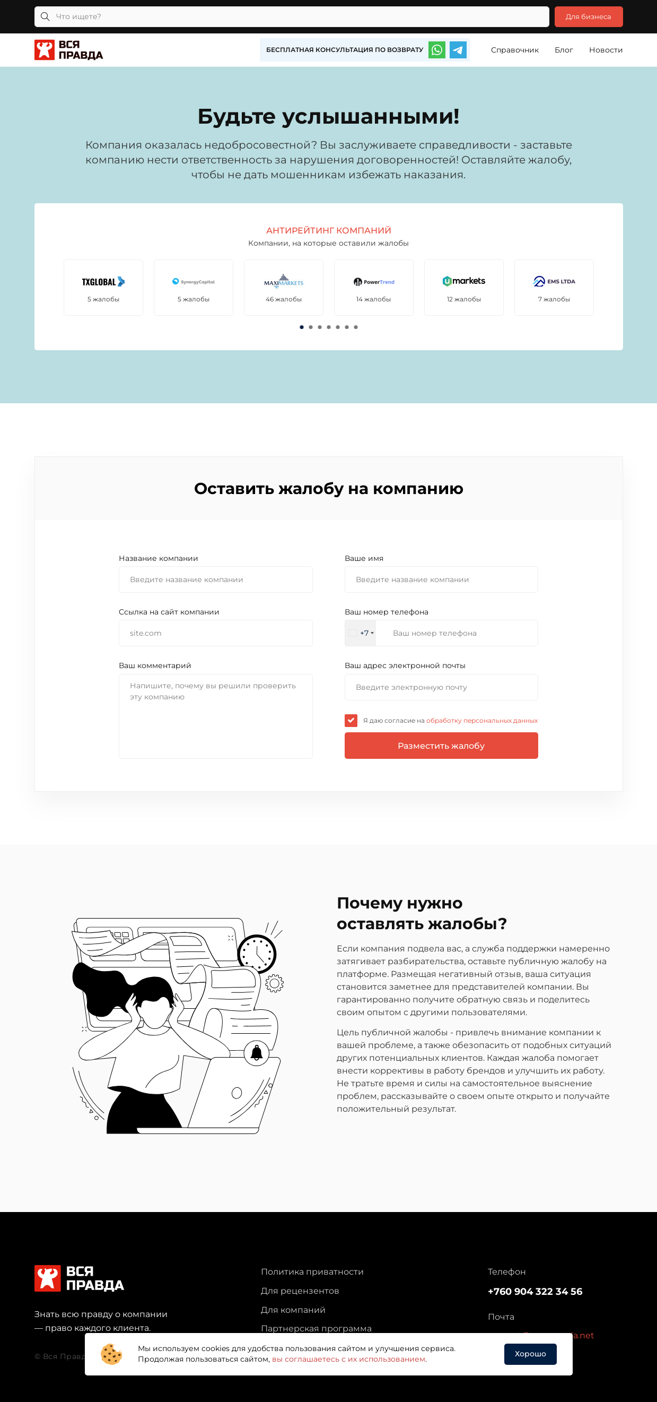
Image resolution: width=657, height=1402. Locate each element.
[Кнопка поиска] (45, 16)
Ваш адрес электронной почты (405, 665)
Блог (564, 50)
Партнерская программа (316, 1328)
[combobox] (360, 633)
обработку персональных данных (481, 720)
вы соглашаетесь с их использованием (348, 1359)
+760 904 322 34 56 (535, 1291)
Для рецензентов (300, 1291)
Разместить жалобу (441, 746)
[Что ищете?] (287, 16)
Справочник (515, 50)
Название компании (158, 558)
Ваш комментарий (155, 665)
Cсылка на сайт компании (169, 612)
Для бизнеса (584, 16)
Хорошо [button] (530, 1353)
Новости (606, 50)
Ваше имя (364, 558)
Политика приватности (312, 1272)
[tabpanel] (105, 287)
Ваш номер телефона (386, 612)
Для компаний (293, 1310)
